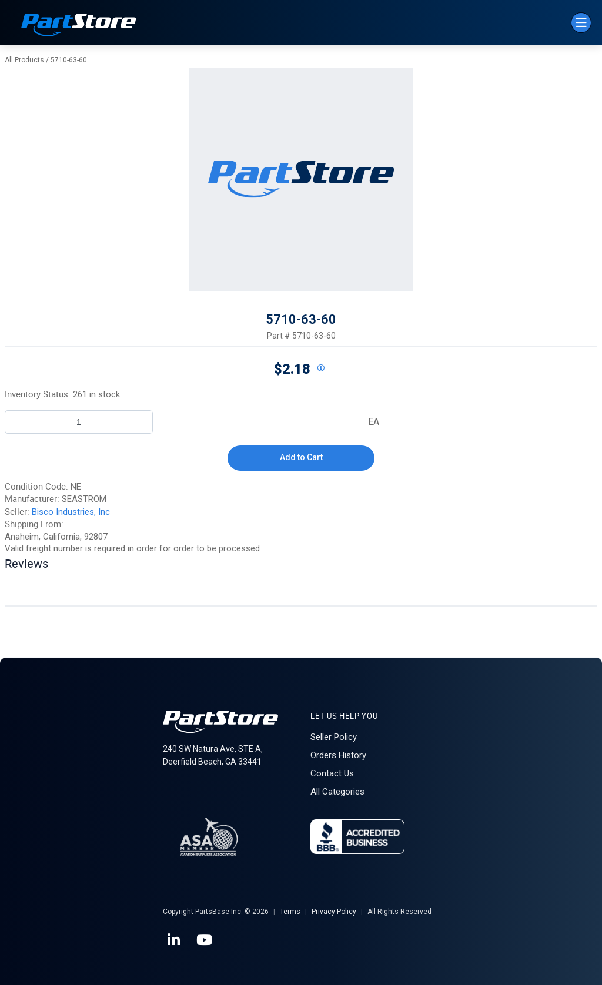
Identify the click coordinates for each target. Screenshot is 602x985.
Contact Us (332, 773)
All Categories (337, 791)
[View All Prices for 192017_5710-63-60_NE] (320, 368)
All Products (24, 60)
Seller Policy (333, 737)
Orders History (338, 755)
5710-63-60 (69, 60)
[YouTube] (205, 940)
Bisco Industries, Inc (71, 512)
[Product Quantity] (79, 422)
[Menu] (581, 22)
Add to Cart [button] (301, 457)
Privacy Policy (334, 911)
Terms (290, 911)
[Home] (78, 26)
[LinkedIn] (174, 940)
